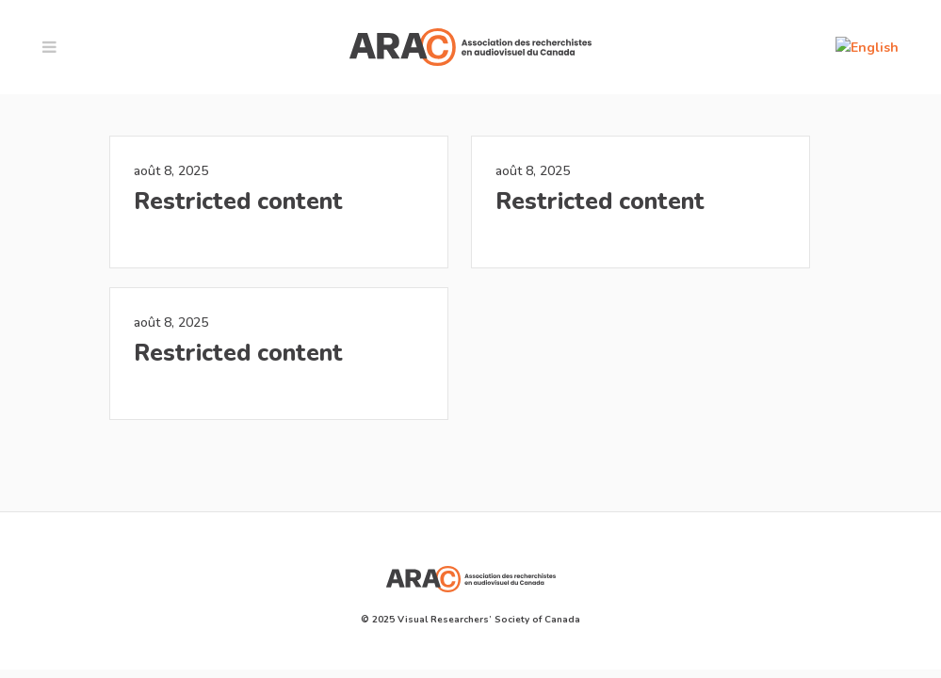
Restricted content (238, 202)
